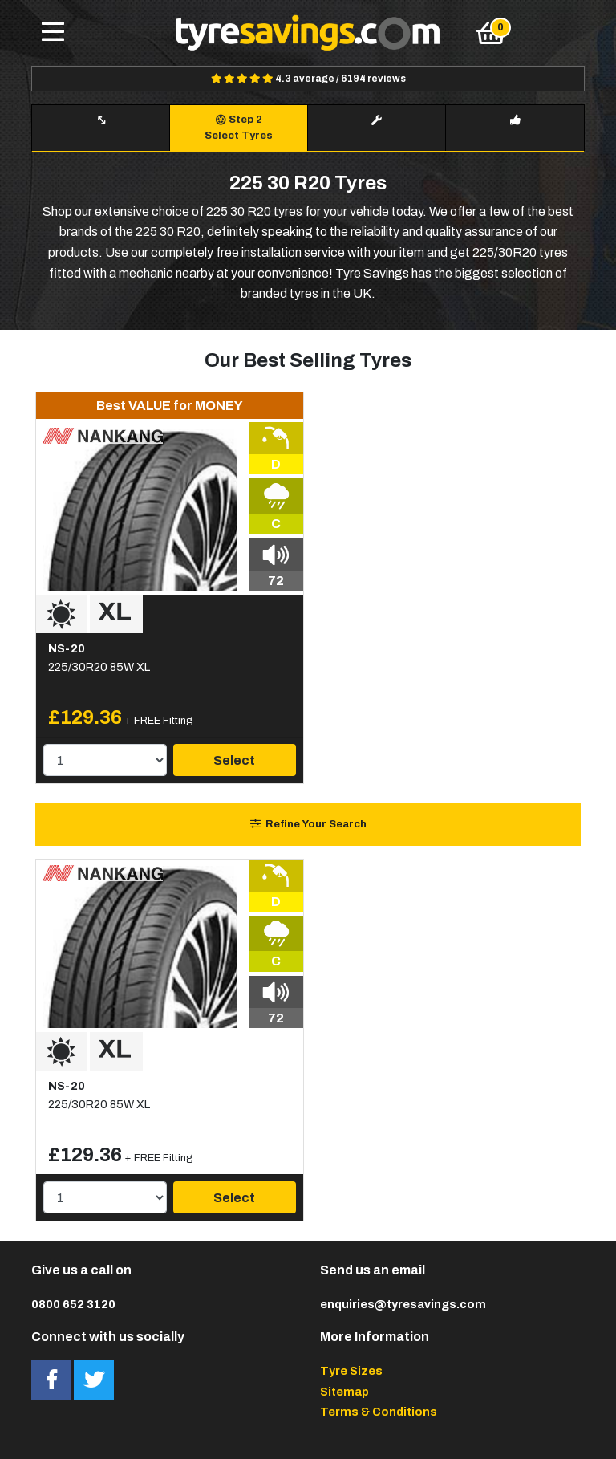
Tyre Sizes (351, 1370)
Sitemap (344, 1391)
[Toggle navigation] (53, 33)
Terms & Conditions (378, 1411)
